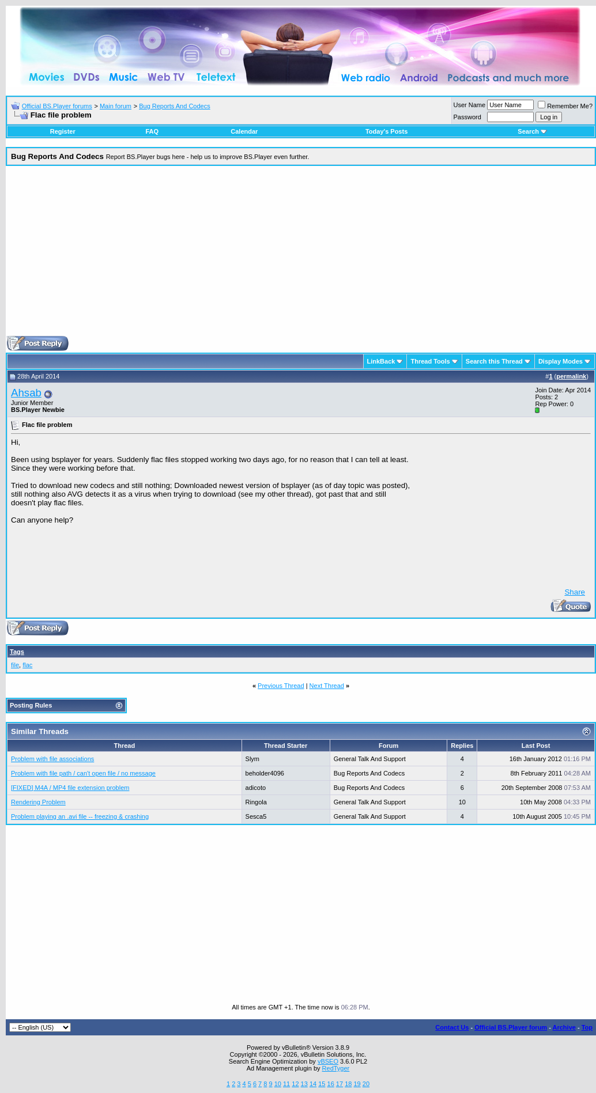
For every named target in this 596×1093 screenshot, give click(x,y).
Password (467, 117)
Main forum (115, 106)
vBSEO (328, 1061)
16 (330, 1083)
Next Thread (327, 685)
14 (313, 1083)
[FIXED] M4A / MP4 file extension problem (70, 787)
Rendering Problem (38, 802)
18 (348, 1083)
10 (277, 1083)
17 (339, 1083)
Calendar (244, 131)
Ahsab (26, 393)
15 (321, 1083)
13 (304, 1083)
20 (366, 1083)
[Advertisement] (301, 255)
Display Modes (560, 361)
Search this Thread (494, 361)
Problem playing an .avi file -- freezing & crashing (80, 816)
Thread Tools (430, 361)
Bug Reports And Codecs (174, 106)
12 (295, 1083)
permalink (571, 376)
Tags (17, 651)
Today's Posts (386, 131)
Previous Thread (281, 685)
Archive (564, 1027)
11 (286, 1083)
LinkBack (381, 361)
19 (356, 1083)
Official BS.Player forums (57, 106)
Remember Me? (565, 106)
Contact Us (452, 1027)
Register (63, 131)
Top (587, 1027)
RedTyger (336, 1068)
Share (574, 592)
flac (27, 664)
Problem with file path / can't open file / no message (83, 773)
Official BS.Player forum (510, 1027)
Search (532, 131)
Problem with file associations (52, 758)
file (15, 664)
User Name (470, 104)
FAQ (152, 131)
